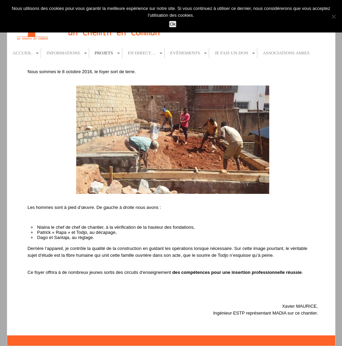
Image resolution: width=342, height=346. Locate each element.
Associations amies (286, 52)
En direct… (141, 52)
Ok (173, 24)
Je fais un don (231, 52)
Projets (104, 52)
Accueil (22, 52)
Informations (63, 52)
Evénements (185, 52)
